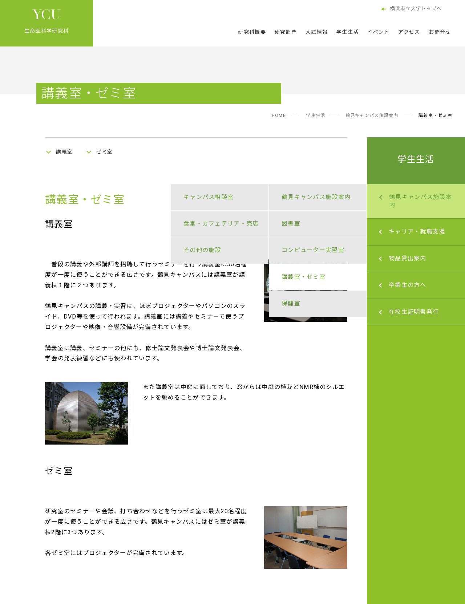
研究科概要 (252, 32)
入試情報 (317, 32)
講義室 (64, 152)
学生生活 (347, 32)
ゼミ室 (104, 152)
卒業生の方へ (407, 284)
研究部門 (286, 32)
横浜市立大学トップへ (411, 9)
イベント (378, 32)
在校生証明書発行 (414, 311)
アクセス (409, 32)
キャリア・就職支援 (417, 231)
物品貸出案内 (407, 258)
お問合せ (440, 32)
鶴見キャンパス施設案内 (372, 115)
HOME (279, 115)
